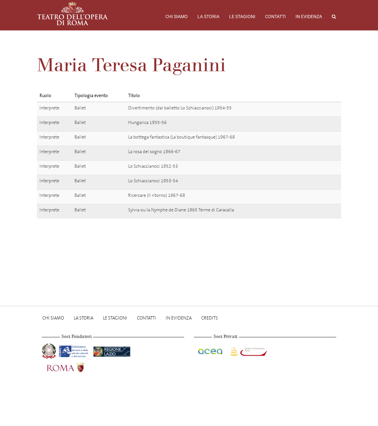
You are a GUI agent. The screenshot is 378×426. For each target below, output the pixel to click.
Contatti (275, 16)
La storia (208, 16)
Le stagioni (242, 16)
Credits (209, 318)
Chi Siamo (176, 16)
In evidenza (308, 16)
